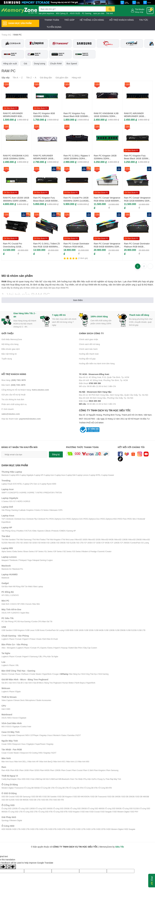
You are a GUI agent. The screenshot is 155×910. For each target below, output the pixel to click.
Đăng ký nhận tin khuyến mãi (20, 447)
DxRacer (25, 674)
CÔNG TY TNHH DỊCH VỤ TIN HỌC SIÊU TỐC (116, 417)
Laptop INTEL (95, 475)
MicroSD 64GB (107, 539)
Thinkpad (22, 560)
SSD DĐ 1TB (35, 800)
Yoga (29, 560)
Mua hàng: (14, 380)
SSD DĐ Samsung (23, 796)
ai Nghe (55, 656)
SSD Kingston (74, 812)
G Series (44, 510)
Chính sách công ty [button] (91, 333)
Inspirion (30, 510)
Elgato (18, 691)
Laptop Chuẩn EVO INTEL (12, 484)
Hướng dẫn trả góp (87, 358)
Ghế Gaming (103, 674)
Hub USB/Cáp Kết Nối (40, 779)
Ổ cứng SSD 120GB (9, 808)
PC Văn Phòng (7, 621)
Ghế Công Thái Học (89, 674)
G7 (15, 501)
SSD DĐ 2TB (47, 800)
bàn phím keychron (46, 13)
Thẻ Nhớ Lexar (68, 539)
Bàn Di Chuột (52, 639)
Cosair (4, 735)
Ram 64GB (44, 770)
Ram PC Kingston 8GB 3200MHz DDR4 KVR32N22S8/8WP (44, 116)
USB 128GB (109, 630)
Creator (108, 551)
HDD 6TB (52, 829)
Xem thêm (78, 300)
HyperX (26, 639)
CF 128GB (115, 543)
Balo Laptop (38, 586)
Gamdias (71, 735)
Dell (44, 639)
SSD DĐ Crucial (8, 796)
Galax (64, 735)
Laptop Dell (71, 475)
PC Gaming (86, 13)
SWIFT (4, 492)
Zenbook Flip (32, 519)
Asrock (28, 604)
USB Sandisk (7, 630)
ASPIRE (23, 492)
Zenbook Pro (43, 519)
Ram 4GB (5, 770)
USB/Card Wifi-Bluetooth (59, 779)
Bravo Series (29, 551)
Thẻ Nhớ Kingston (54, 539)
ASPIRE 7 (32, 492)
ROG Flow (122, 519)
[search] (110, 9)
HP (3, 595)
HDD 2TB (25, 829)
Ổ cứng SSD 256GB (79, 808)
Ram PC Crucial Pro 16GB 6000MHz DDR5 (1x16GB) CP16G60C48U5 (76, 200)
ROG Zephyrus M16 (109, 519)
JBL (40, 656)
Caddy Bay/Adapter (9, 779)
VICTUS (28, 531)
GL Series (48, 551)
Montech (56, 735)
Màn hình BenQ (46, 761)
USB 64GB (99, 630)
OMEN (62, 531)
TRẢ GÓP (69, 19)
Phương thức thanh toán (82, 447)
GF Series (39, 551)
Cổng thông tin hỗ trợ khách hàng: (25, 390)
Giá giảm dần (62, 77)
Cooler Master (35, 674)
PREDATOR (49, 492)
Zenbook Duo (20, 519)
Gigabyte (22, 718)
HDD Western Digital (115, 829)
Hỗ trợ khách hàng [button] (14, 374)
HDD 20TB (101, 829)
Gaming (15, 510)
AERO (19, 501)
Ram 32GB (34, 770)
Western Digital (7, 788)
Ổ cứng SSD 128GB (27, 808)
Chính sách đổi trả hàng (89, 344)
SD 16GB (24, 543)
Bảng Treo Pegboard (53, 683)
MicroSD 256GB (135, 539)
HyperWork (47, 674)
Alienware (53, 510)
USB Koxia (40, 630)
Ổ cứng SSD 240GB (44, 808)
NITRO (40, 492)
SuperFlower (40, 744)
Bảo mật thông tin (9, 354)
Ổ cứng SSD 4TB (45, 812)
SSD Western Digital (121, 812)
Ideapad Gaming (39, 560)
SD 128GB (51, 543)
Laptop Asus (60, 475)
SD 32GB (33, 543)
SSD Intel (85, 812)
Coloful (23, 726)
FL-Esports (42, 648)
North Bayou (80, 683)
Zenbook (9, 519)
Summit (101, 551)
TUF (3, 519)
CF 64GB (106, 543)
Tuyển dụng (7, 358)
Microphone (30, 700)
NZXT (78, 735)
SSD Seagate (106, 812)
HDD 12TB (81, 829)
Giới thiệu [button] (8, 333)
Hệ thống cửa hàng (10, 344)
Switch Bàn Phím (75, 648)
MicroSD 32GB (94, 539)
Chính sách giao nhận (88, 339)
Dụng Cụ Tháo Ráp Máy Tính (109, 779)
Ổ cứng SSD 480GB (96, 808)
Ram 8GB (14, 770)
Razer (12, 639)
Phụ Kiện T (48, 656)
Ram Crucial (77, 770)
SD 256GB (61, 543)
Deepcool (20, 735)
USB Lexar (30, 630)
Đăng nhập (139, 12)
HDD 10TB (71, 829)
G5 (11, 501)
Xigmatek (11, 735)
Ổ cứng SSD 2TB (30, 812)
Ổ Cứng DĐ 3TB (76, 788)
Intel (3, 709)
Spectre (41, 531)
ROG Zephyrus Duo (92, 519)
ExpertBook (6, 522)
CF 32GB (97, 543)
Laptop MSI (14, 475)
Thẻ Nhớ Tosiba (39, 539)
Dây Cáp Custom (90, 648)
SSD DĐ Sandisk (49, 796)
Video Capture (7, 700)
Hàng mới (76, 77)
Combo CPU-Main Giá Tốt (42, 621)
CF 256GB (125, 543)
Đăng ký (56, 454)
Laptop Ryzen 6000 (48, 484)
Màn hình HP (33, 761)
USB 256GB (120, 630)
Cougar (56, 674)
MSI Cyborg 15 (62, 13)
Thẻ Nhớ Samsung (24, 539)
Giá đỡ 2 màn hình (24, 683)
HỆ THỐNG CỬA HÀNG (92, 19)
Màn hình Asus (7, 761)
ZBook (47, 531)
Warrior (4, 674)
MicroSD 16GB (81, 539)
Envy (14, 531)
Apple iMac (25, 613)
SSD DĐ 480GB (142, 796)
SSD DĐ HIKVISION (81, 796)
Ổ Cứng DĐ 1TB (47, 788)
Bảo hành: (13, 385)
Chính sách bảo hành (88, 349)
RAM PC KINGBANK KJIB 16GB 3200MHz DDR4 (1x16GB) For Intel (106, 116)
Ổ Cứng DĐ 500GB (32, 788)
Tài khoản (139, 9)
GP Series (58, 551)
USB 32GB (89, 630)
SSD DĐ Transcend (98, 796)
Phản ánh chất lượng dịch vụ (14, 404)
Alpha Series (6, 551)
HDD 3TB (34, 829)
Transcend (19, 788)
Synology (5, 820)
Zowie (39, 639)
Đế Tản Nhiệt (27, 586)
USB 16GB (79, 630)
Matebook (5, 578)
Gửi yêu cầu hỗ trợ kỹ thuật (13, 394)
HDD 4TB (43, 829)
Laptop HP (39, 475)
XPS (60, 510)
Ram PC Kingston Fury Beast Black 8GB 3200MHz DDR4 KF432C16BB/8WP (76, 116)
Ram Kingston (99, 770)
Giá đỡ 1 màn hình (9, 683)
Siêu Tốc (119, 846)
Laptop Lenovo (82, 475)
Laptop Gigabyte (26, 475)
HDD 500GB (6, 829)
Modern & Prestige (89, 551)
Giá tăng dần (46, 77)
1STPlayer (34, 735)
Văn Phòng (6, 510)
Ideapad (5, 560)
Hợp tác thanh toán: (21, 418)
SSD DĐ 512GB (8, 800)
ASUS (13, 604)
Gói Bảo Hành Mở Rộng (11, 586)
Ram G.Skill (88, 770)
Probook (55, 531)
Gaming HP (71, 531)
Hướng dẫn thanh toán (89, 354)
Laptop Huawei (108, 475)
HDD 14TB (91, 829)
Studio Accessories (43, 700)
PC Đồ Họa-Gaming (22, 621)
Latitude (22, 510)
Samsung (34, 656)
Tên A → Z (18, 77)
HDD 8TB (61, 829)
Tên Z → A (31, 77)
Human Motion (68, 683)
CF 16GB (88, 543)
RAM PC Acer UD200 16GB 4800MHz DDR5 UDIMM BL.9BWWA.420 (16, 200)
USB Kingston (18, 630)
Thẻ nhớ (109, 13)
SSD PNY (134, 812)
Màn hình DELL (21, 761)
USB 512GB (132, 630)
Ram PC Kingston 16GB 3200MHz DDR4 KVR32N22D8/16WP (105, 158)
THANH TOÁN (51, 19)
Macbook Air (6, 569)
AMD (8, 709)
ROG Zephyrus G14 (58, 519)
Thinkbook (13, 560)
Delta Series (17, 551)
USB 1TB (141, 630)
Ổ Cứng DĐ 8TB (105, 788)
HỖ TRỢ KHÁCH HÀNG (121, 19)
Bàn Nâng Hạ (74, 674)
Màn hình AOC (59, 761)
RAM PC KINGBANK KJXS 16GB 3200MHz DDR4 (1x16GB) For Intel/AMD (16, 158)
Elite (34, 531)
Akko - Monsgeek (8, 648)
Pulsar (32, 639)
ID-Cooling (33, 753)
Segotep (43, 735)
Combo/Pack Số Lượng (139, 543)
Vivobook (141, 519)
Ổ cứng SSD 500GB (113, 808)
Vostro (37, 510)
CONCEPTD (13, 492)
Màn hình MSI (83, 761)
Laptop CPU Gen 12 (31, 484)
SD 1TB (80, 543)
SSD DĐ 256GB (128, 796)
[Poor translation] (11, 866)
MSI (22, 604)
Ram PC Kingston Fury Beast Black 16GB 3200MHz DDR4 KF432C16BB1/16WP (137, 158)
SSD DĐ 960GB (22, 800)
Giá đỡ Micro (38, 683)
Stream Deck (19, 700)
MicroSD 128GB (121, 539)
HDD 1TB (16, 829)
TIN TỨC (143, 19)
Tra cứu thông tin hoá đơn (13, 399)
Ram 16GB (24, 770)
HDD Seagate (129, 829)
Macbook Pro (18, 569)
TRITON (58, 492)
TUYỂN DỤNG (54, 27)
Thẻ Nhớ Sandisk (8, 539)
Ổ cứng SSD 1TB (15, 812)
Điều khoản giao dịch (11, 349)
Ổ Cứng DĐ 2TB (62, 788)
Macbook (5, 475)
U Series (5, 501)
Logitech (5, 639)
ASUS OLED (75, 13)
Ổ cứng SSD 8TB (60, 812)
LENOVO (15, 595)
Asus (50, 735)
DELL (7, 595)
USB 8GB (69, 630)
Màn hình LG (72, 761)
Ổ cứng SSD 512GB (131, 808)
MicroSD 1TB (13, 543)
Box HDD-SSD (24, 779)
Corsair (18, 639)
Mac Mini (36, 604)
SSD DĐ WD (37, 796)
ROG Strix (132, 519)
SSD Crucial (95, 812)
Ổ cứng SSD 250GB (61, 808)
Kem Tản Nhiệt (76, 779)
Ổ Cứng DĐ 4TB (90, 788)
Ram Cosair (66, 770)
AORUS (27, 501)
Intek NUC (6, 604)
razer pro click (98, 13)
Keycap (64, 648)
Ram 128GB (55, 770)
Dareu (50, 648)
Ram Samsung (112, 770)
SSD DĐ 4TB (58, 800)
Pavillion (20, 531)
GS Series (77, 551)
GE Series (67, 551)
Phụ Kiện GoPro (90, 779)
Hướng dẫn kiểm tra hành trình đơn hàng (97, 363)
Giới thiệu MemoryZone (12, 339)
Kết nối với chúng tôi (131, 447)
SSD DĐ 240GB (114, 796)
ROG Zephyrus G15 (75, 519)
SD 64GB (42, 543)
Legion (50, 560)
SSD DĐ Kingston (65, 796)
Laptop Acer (49, 475)
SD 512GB (71, 543)
